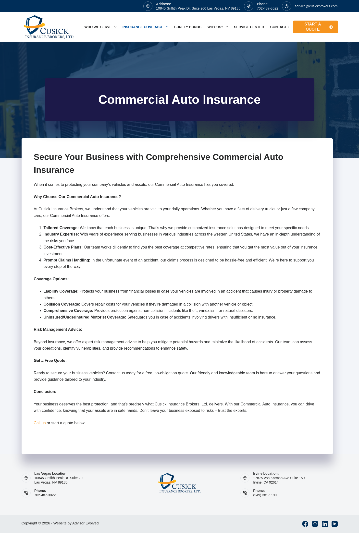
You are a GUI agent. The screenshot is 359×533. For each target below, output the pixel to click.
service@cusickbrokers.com (316, 6)
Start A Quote (318, 26)
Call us (40, 423)
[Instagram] (315, 524)
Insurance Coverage (146, 27)
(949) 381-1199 (265, 495)
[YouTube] (335, 524)
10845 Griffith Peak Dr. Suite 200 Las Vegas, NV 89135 (198, 8)
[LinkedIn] (325, 524)
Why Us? (219, 27)
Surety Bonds (187, 27)
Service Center (249, 27)
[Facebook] (305, 524)
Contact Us (284, 27)
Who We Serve (101, 27)
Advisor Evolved (85, 523)
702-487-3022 (267, 8)
